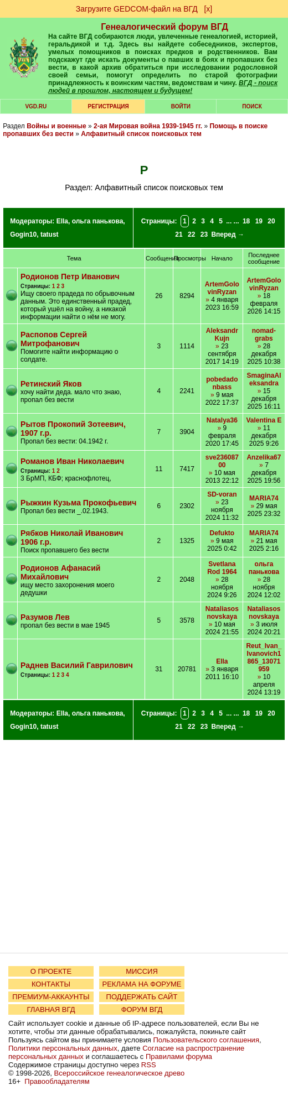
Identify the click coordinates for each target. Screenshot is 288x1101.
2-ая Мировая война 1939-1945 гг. (148, 126)
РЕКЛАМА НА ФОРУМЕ (141, 984)
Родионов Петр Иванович (70, 276)
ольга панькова (98, 221)
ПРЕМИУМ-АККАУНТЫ (50, 997)
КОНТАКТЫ (51, 984)
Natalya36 (222, 420)
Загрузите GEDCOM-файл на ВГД (137, 8)
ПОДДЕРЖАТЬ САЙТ (142, 997)
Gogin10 (23, 234)
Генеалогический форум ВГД (164, 27)
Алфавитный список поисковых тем (141, 134)
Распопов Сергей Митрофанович (53, 339)
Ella (62, 221)
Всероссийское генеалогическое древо (119, 1073)
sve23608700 (222, 461)
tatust (49, 234)
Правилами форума (179, 1056)
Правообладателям (56, 1081)
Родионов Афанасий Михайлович (60, 572)
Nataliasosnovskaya (222, 612)
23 (204, 234)
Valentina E (263, 420)
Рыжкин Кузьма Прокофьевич (78, 502)
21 (178, 234)
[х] (208, 8)
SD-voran (221, 494)
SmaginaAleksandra (263, 379)
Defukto (221, 533)
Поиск (251, 106)
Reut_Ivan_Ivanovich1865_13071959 (263, 657)
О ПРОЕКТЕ (50, 971)
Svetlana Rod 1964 (221, 568)
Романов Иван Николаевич (72, 461)
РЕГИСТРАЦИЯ (108, 106)
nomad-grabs (264, 334)
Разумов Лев (45, 617)
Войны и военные (56, 126)
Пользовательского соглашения (206, 1040)
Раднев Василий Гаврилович (76, 665)
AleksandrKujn (222, 334)
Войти (181, 106)
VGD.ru (36, 106)
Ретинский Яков (50, 383)
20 (271, 221)
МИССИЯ (142, 971)
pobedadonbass (222, 383)
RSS (148, 1065)
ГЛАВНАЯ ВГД (51, 1009)
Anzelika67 (263, 457)
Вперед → (227, 234)
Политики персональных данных (62, 1048)
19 (259, 221)
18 (246, 221)
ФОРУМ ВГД (142, 1009)
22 (191, 234)
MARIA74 (264, 498)
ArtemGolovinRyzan (222, 288)
